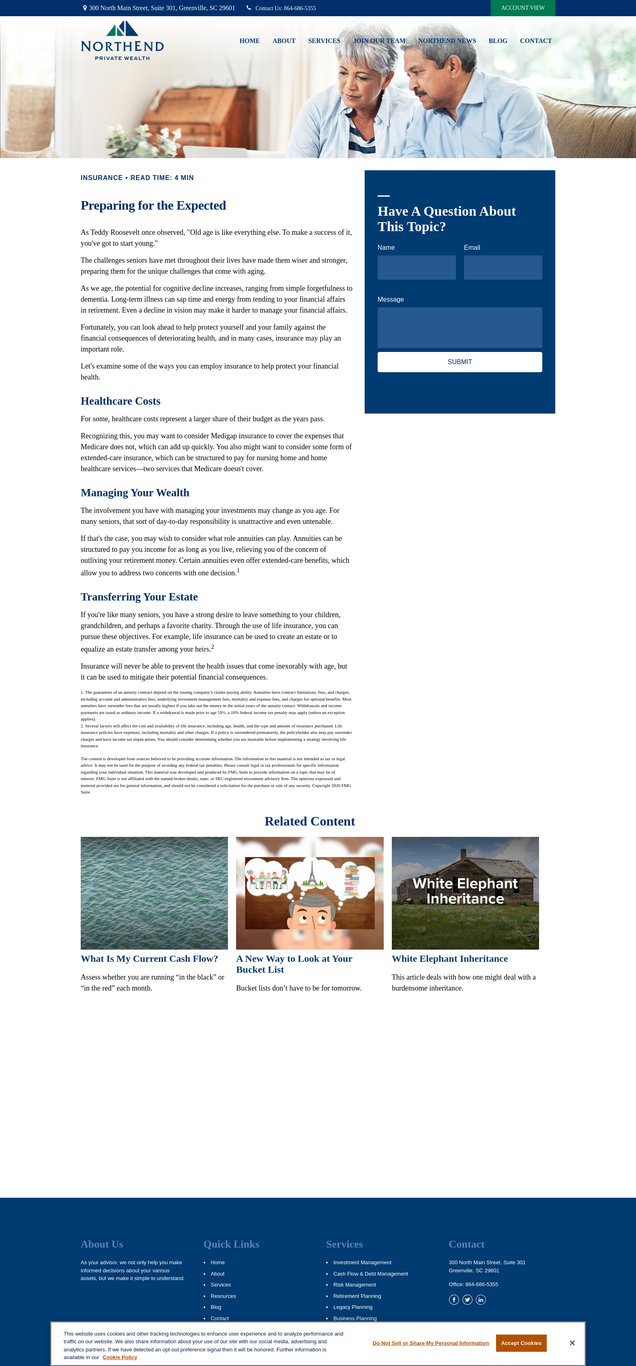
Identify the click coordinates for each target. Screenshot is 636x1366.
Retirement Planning (357, 1296)
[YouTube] (494, 1300)
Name (386, 247)
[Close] (572, 1343)
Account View (523, 8)
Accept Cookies (521, 1343)
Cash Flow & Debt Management (370, 1274)
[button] (249, 40)
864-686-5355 (280, 8)
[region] (318, 1343)
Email (472, 247)
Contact (220, 1318)
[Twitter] (467, 1300)
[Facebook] (454, 1300)
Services (221, 1285)
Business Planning (355, 1318)
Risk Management (354, 1285)
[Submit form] (460, 362)
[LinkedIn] (481, 1300)
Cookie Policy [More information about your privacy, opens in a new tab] (120, 1357)
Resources (223, 1296)
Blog (216, 1307)
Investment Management (362, 1262)
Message (391, 299)
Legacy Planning (352, 1307)
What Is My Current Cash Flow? (149, 958)
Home (218, 1262)
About (218, 1274)
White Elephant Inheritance (450, 958)
